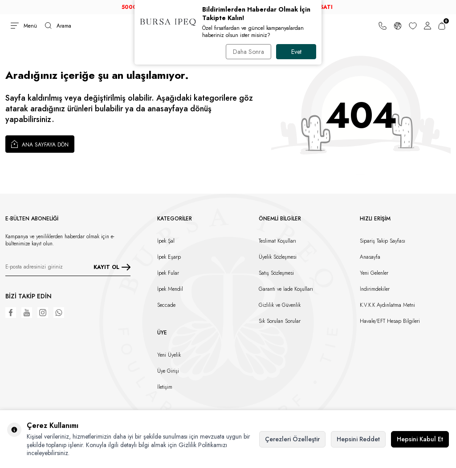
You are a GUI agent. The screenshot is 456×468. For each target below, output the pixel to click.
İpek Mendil (170, 289)
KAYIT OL (112, 266)
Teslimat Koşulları (277, 241)
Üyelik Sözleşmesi (278, 257)
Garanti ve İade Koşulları (286, 289)
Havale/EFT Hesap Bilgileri (390, 321)
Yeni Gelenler (374, 273)
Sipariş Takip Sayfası (382, 241)
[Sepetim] (441, 25)
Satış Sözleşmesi (276, 273)
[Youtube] (26, 312)
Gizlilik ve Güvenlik (280, 305)
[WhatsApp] (58, 312)
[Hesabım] (427, 25)
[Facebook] (10, 312)
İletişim (164, 387)
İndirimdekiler (375, 289)
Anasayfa (370, 257)
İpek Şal (166, 241)
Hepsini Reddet (358, 439)
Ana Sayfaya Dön (40, 144)
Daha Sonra (248, 51)
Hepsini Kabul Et (420, 439)
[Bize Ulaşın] (383, 25)
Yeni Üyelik (169, 355)
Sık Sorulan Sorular (280, 321)
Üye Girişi (168, 371)
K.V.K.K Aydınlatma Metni (387, 305)
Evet (296, 51)
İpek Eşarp (169, 257)
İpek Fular (168, 273)
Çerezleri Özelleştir (292, 439)
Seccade (166, 305)
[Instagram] (42, 312)
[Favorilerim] (413, 25)
